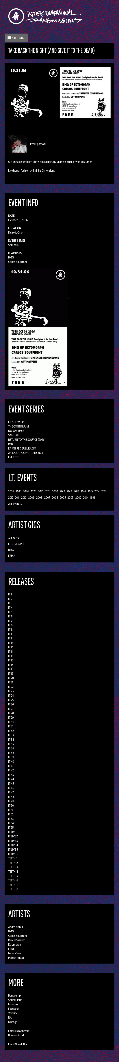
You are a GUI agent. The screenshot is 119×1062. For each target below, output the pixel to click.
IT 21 (10, 682)
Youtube (13, 1013)
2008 (39, 497)
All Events (15, 504)
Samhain (13, 245)
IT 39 (11, 757)
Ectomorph (16, 544)
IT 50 (11, 805)
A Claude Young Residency (25, 453)
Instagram (14, 1004)
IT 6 (10, 616)
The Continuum (18, 426)
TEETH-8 (13, 889)
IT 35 (11, 744)
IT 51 (10, 810)
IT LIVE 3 (13, 841)
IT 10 (10, 634)
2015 (90, 491)
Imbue (12, 444)
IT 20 (11, 678)
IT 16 (10, 660)
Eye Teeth (14, 457)
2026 (11, 491)
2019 (62, 491)
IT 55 (11, 827)
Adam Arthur (15, 927)
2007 (47, 497)
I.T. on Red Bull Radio (22, 448)
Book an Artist (16, 1035)
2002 (78, 497)
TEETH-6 (13, 880)
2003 (71, 497)
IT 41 (10, 766)
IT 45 (11, 783)
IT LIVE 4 (13, 845)
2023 (33, 491)
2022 (41, 491)
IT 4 (10, 607)
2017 (76, 491)
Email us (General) (18, 1031)
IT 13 (10, 647)
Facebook (13, 1008)
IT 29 (11, 717)
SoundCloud (15, 1000)
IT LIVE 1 (12, 832)
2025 (18, 491)
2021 (47, 491)
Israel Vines (14, 953)
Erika (11, 555)
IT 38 (11, 753)
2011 (17, 497)
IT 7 (10, 621)
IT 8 (10, 625)
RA (10, 1017)
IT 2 (10, 599)
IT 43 (11, 775)
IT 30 (11, 722)
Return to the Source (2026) (26, 439)
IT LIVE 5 (13, 849)
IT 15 (10, 656)
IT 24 (11, 695)
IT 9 (10, 629)
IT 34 (11, 739)
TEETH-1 (12, 858)
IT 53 (11, 819)
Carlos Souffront (17, 262)
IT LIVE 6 (13, 854)
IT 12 (10, 643)
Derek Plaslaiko (16, 940)
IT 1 (10, 594)
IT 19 (10, 673)
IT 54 (11, 823)
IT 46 (11, 788)
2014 (97, 491)
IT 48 (11, 797)
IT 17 (10, 665)
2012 (10, 497)
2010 (24, 497)
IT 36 (11, 748)
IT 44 (11, 779)
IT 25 (11, 700)
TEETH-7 (13, 885)
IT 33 (11, 735)
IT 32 (11, 731)
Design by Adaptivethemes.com (103, 1058)
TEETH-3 (13, 867)
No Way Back (16, 431)
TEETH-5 (13, 876)
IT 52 (11, 814)
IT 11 (10, 638)
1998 (93, 497)
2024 (26, 491)
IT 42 (11, 770)
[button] (16, 38)
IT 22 (11, 687)
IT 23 (11, 691)
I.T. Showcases (17, 422)
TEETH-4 (13, 871)
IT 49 (11, 801)
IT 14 (10, 651)
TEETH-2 (13, 863)
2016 (83, 491)
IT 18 (10, 669)
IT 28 (11, 713)
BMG (11, 257)
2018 (69, 491)
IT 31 (10, 726)
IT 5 (10, 612)
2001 (85, 497)
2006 (55, 497)
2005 (63, 497)
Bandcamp (14, 995)
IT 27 (11, 709)
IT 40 (11, 761)
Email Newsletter (17, 1044)
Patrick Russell (16, 958)
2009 (31, 497)
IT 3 (10, 603)
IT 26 (11, 704)
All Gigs (13, 538)
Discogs (12, 1022)
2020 (55, 491)
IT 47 (11, 792)
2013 (104, 491)
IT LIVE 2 (13, 836)
